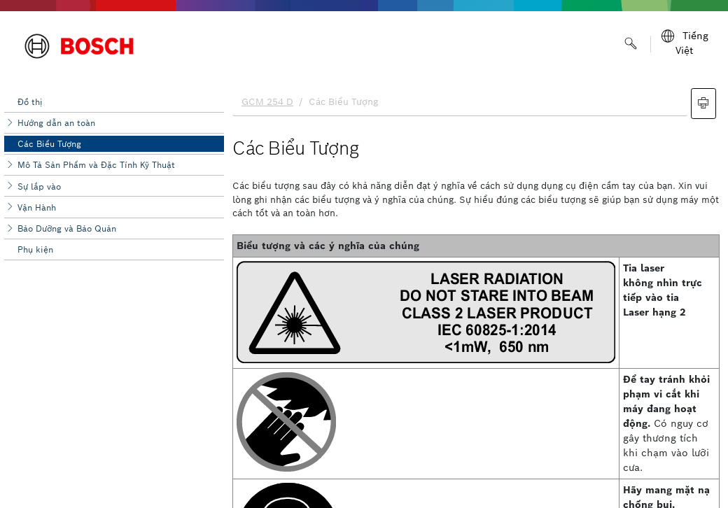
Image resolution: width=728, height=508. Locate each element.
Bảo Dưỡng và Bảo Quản (67, 228)
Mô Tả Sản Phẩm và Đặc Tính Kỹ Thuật (96, 165)
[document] (476, 294)
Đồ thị (30, 102)
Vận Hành (37, 207)
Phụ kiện (35, 249)
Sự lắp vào (39, 186)
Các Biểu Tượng (49, 144)
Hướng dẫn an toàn (56, 123)
